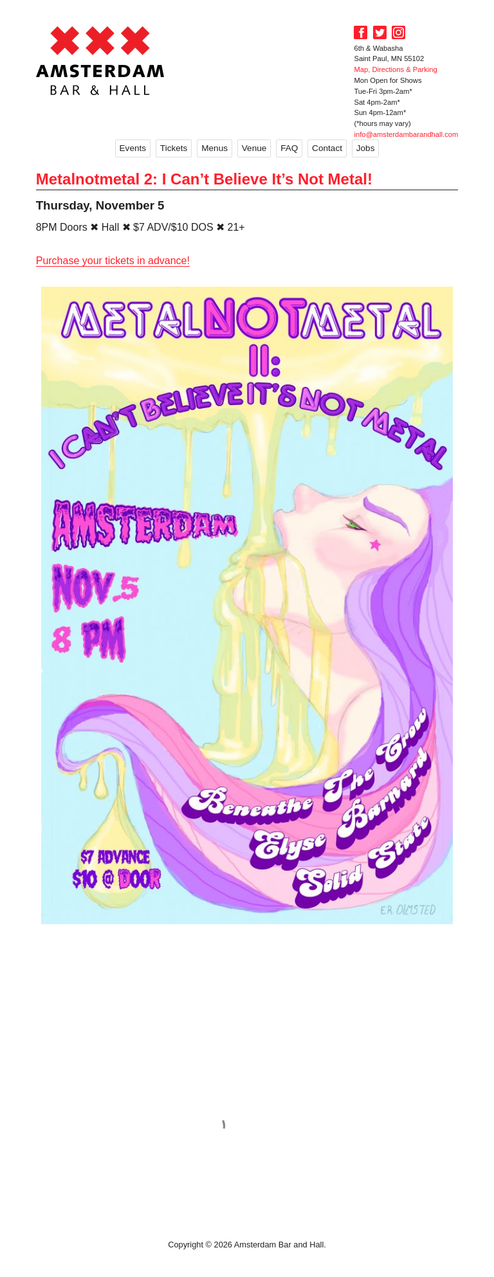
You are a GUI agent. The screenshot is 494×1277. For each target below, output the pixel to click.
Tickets (174, 148)
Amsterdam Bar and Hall (100, 60)
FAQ (289, 148)
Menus (214, 148)
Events (133, 148)
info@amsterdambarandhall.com (406, 134)
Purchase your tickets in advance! (113, 260)
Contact (327, 148)
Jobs (365, 148)
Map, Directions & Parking (395, 69)
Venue (254, 148)
